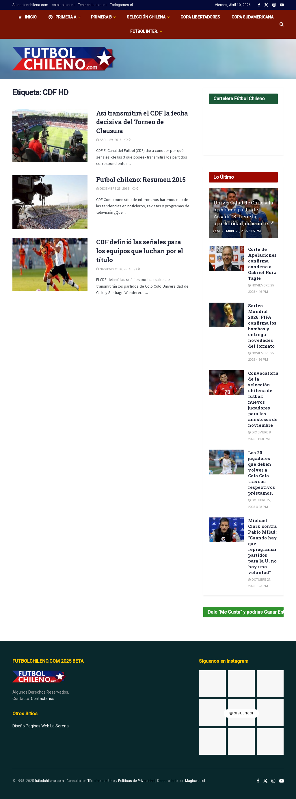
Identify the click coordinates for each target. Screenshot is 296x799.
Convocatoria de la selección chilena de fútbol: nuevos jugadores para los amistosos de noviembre (263, 399)
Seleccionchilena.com (30, 5)
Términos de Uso (101, 781)
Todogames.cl (121, 5)
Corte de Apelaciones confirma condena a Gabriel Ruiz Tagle (262, 263)
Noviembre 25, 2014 (113, 269)
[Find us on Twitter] (265, 781)
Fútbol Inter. (144, 31)
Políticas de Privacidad (136, 781)
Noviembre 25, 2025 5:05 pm (237, 231)
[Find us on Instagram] (273, 781)
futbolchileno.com (49, 781)
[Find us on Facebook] (258, 781)
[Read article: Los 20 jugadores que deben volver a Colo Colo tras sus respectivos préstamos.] (226, 462)
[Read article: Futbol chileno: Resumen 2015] (50, 202)
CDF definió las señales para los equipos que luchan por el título (139, 251)
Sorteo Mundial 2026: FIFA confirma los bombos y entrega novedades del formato (262, 326)
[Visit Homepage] (64, 59)
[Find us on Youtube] (281, 781)
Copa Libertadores (200, 17)
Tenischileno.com (92, 5)
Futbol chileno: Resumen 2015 (141, 179)
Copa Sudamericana (252, 17)
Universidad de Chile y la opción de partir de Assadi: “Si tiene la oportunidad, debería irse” (243, 212)
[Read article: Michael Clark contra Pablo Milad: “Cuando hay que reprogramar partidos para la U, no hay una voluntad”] (226, 529)
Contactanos (42, 698)
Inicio (27, 17)
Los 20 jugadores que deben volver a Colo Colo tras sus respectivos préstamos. (261, 473)
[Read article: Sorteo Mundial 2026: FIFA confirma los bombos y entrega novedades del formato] (226, 315)
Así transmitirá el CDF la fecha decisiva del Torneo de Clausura (142, 122)
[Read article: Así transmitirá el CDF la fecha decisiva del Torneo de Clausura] (50, 136)
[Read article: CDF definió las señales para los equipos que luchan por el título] (50, 264)
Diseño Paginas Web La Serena (40, 726)
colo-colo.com (63, 5)
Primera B (101, 17)
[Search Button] (282, 24)
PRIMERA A (62, 17)
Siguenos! (241, 714)
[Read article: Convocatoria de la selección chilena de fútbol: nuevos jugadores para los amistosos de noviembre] (226, 382)
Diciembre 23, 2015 (112, 189)
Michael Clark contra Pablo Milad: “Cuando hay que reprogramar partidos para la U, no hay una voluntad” (262, 546)
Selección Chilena (146, 17)
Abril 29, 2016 (108, 140)
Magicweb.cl (195, 781)
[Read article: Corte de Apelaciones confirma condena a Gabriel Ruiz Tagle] (226, 258)
